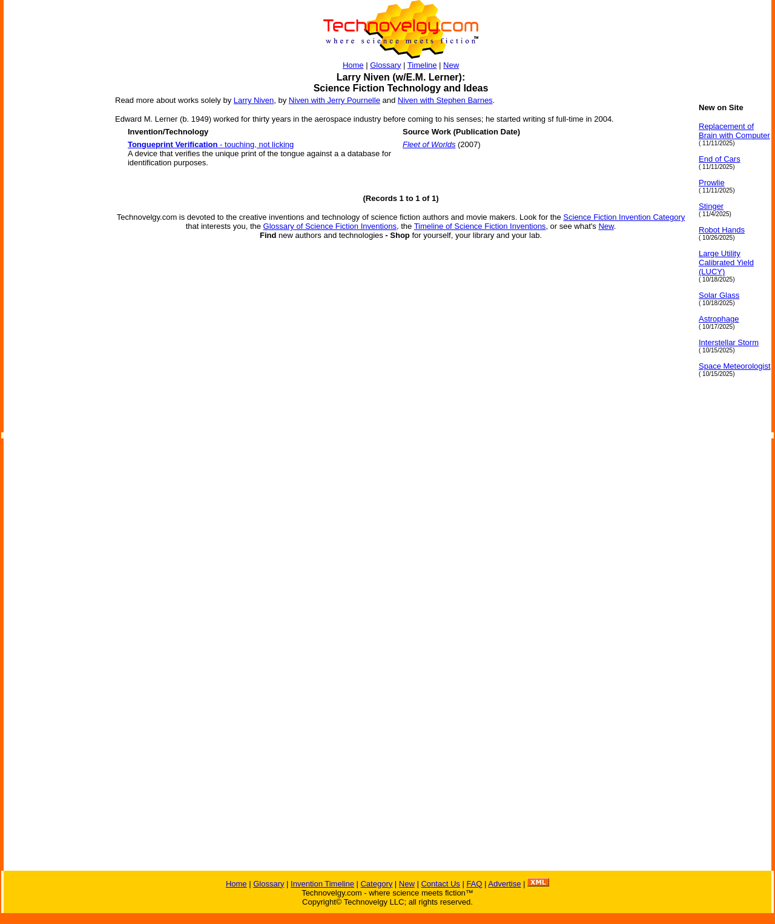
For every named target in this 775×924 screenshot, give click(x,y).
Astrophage (719, 318)
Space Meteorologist (735, 366)
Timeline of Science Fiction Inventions (480, 226)
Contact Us (440, 883)
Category (376, 883)
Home (353, 65)
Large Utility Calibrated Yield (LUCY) (726, 262)
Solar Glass (719, 295)
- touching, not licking (211, 144)
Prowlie (712, 182)
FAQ (474, 883)
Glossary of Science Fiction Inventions (330, 226)
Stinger (711, 206)
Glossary (385, 65)
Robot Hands (722, 229)
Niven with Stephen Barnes (445, 100)
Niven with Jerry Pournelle (334, 100)
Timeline (422, 65)
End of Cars (719, 158)
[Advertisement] (52, 284)
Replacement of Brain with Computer (734, 131)
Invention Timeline (322, 883)
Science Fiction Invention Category (624, 217)
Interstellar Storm (729, 342)
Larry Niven (254, 100)
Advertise (504, 883)
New (451, 65)
